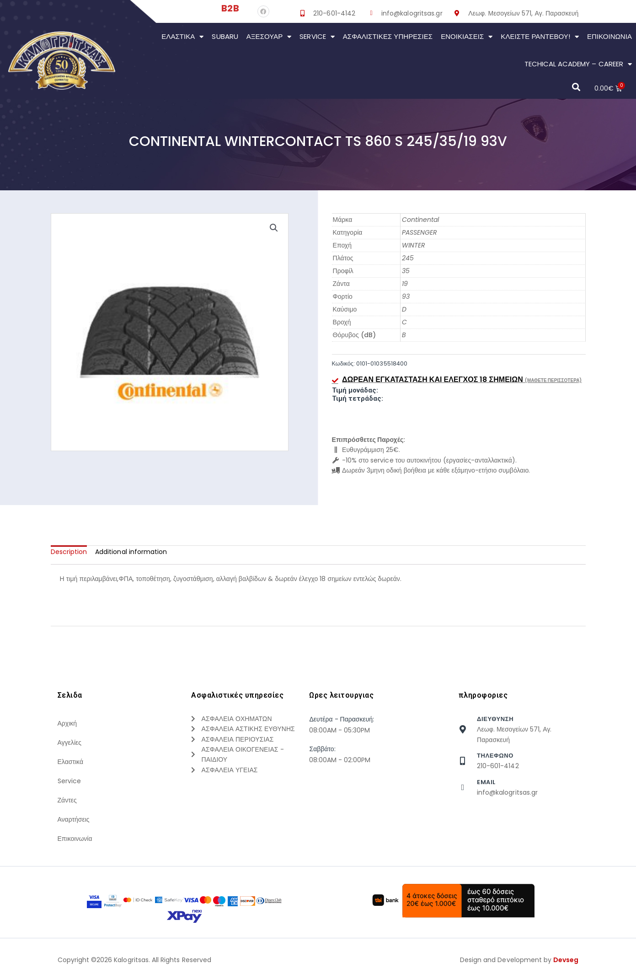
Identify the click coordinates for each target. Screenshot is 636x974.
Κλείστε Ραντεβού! (540, 37)
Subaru (225, 36)
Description (69, 551)
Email (486, 782)
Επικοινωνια (609, 36)
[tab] (69, 551)
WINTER (413, 245)
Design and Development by (519, 959)
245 (408, 258)
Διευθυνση (495, 719)
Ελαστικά (182, 37)
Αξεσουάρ (269, 37)
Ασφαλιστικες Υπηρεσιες (388, 36)
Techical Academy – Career (578, 64)
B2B (230, 8)
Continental (420, 219)
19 (405, 283)
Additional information (131, 551)
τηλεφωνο (495, 755)
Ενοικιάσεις (466, 37)
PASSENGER (419, 232)
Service (316, 37)
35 (406, 270)
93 (406, 296)
